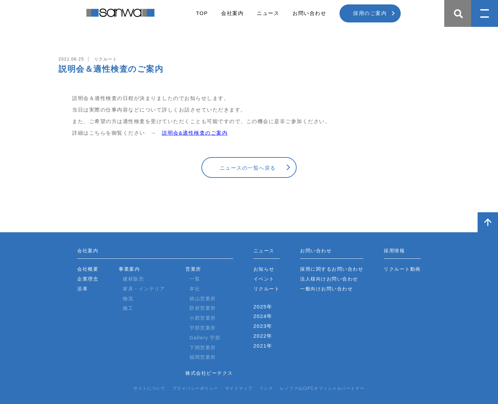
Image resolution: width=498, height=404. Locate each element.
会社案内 (232, 13)
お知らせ (264, 269)
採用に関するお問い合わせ (331, 269)
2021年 (262, 346)
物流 (128, 298)
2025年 (262, 306)
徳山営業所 (202, 298)
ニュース (268, 13)
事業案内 (129, 269)
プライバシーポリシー (195, 388)
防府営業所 (202, 308)
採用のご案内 (370, 13)
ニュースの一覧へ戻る (248, 168)
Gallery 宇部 (204, 337)
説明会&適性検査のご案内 (195, 133)
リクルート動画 (402, 269)
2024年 (262, 316)
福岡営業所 (202, 357)
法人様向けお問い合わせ (329, 279)
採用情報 (394, 250)
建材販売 (133, 279)
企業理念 (87, 279)
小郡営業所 (202, 318)
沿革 (82, 288)
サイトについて (149, 388)
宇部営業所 (202, 328)
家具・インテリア (144, 288)
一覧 (194, 279)
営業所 (193, 269)
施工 (128, 308)
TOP (202, 13)
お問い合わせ (309, 13)
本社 (194, 288)
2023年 (262, 326)
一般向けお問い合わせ (326, 288)
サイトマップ (239, 388)
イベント (264, 279)
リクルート (266, 288)
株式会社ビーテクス (209, 373)
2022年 (262, 336)
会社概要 (87, 269)
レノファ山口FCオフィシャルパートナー (322, 388)
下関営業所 (202, 347)
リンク (266, 388)
